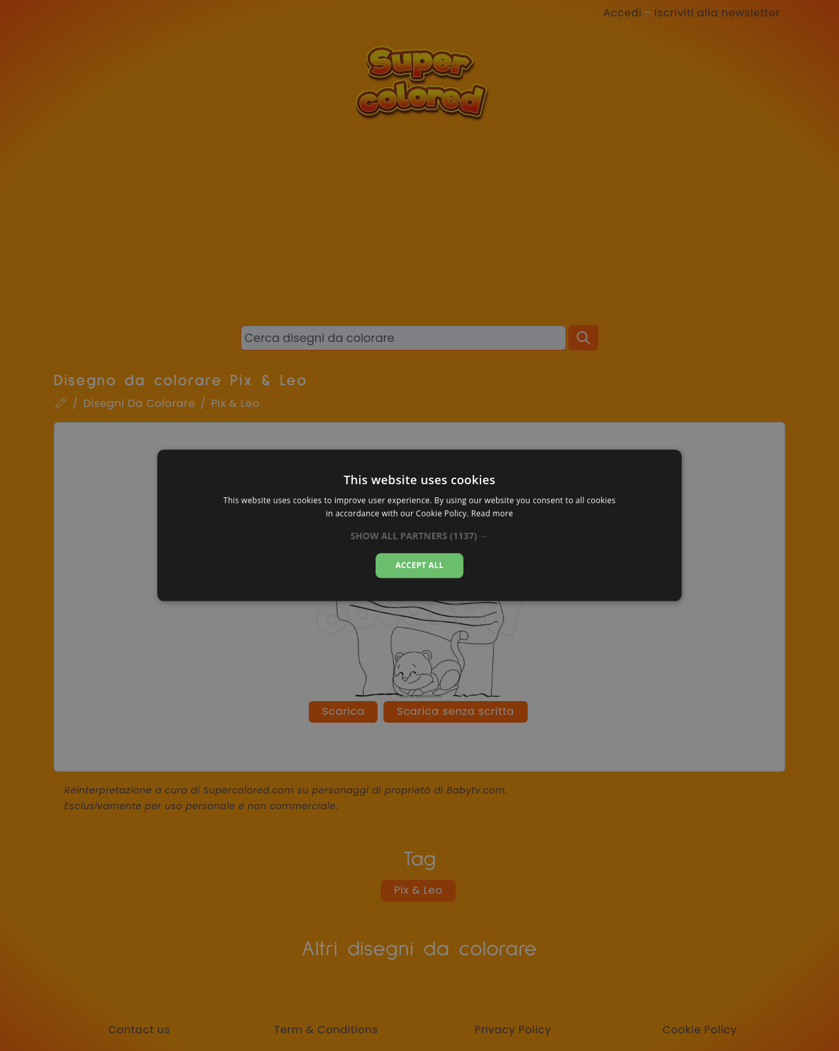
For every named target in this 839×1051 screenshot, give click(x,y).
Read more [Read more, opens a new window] (492, 514)
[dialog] (419, 525)
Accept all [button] (419, 565)
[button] (420, 536)
